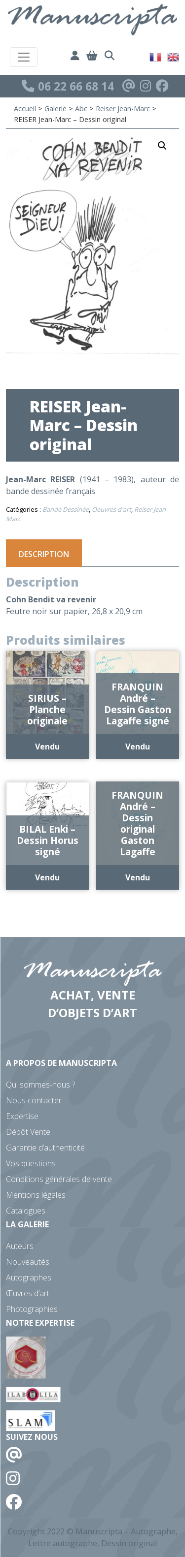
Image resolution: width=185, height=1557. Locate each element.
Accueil (25, 108)
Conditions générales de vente (59, 1179)
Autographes (28, 1277)
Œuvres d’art (27, 1293)
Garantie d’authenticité (45, 1147)
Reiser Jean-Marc (123, 108)
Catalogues (25, 1210)
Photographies (32, 1309)
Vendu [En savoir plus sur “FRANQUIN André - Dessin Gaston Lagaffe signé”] (137, 746)
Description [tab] (44, 554)
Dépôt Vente (28, 1131)
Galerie (55, 108)
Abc (81, 108)
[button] (162, 146)
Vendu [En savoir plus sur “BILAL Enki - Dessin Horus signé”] (47, 877)
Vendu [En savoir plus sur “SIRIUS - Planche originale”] (47, 746)
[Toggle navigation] (23, 57)
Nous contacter (34, 1100)
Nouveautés (27, 1261)
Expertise (22, 1116)
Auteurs (20, 1246)
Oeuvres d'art (111, 509)
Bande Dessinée (65, 509)
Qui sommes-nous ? (40, 1084)
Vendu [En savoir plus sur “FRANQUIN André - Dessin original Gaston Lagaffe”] (137, 877)
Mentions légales (36, 1194)
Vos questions (31, 1163)
